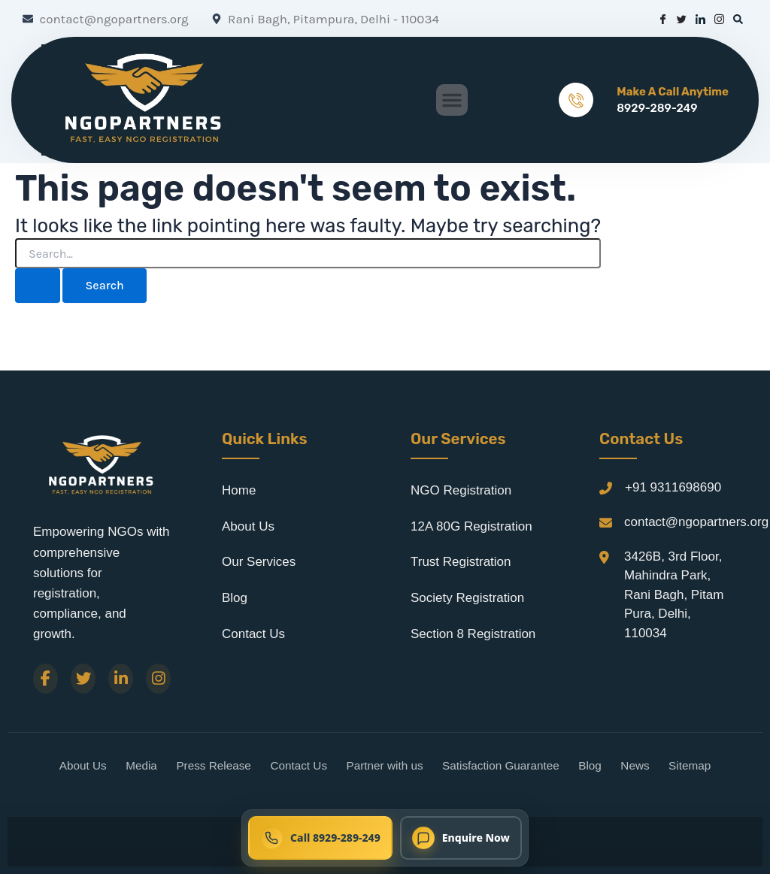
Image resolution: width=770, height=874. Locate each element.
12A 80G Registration (471, 526)
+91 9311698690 (673, 487)
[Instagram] (158, 679)
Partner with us (385, 765)
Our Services (259, 562)
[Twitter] (83, 679)
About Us (248, 526)
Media (141, 765)
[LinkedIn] (120, 679)
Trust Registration (461, 562)
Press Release (213, 765)
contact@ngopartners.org (696, 522)
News (634, 765)
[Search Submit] (37, 285)
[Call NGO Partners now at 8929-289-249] (320, 838)
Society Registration (467, 598)
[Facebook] (45, 679)
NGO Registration (461, 490)
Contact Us (253, 634)
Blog (234, 598)
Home (239, 490)
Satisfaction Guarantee (500, 765)
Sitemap (689, 765)
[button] (452, 100)
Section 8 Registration (473, 634)
